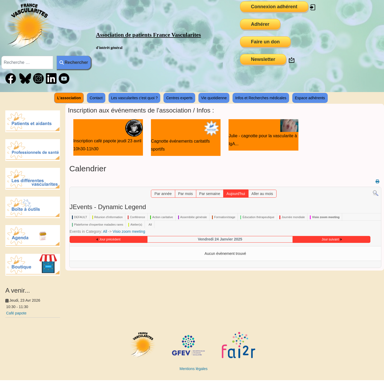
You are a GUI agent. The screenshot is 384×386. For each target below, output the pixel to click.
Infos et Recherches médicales (260, 98)
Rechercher (73, 62)
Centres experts (179, 98)
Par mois (185, 194)
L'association (69, 98)
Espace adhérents (310, 98)
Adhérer (260, 24)
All (105, 231)
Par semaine (209, 194)
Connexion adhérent (274, 6)
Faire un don (265, 41)
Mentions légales (193, 369)
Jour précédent (110, 239)
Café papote (16, 313)
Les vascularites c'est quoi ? (134, 98)
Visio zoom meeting (129, 231)
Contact (96, 98)
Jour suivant (330, 239)
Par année (163, 194)
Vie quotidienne (214, 98)
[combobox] (27, 62)
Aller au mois (262, 194)
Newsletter (263, 59)
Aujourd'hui (235, 194)
